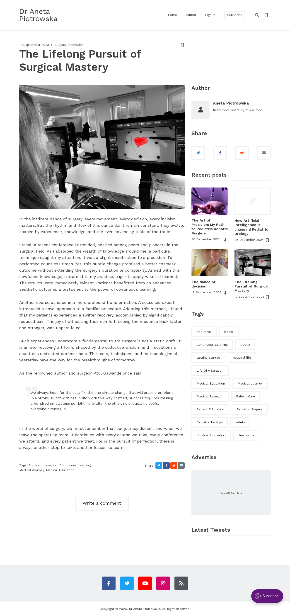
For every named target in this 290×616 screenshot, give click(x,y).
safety (240, 422)
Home (172, 15)
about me (204, 332)
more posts (230, 110)
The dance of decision (203, 284)
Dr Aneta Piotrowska (144, 609)
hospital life (242, 357)
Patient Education (210, 409)
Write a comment (102, 503)
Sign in (210, 15)
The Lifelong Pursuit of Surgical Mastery (251, 286)
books (229, 332)
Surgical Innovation (69, 44)
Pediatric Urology (210, 422)
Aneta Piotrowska (231, 103)
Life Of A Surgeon (210, 370)
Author (191, 15)
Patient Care (245, 396)
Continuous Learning (75, 465)
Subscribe (234, 15)
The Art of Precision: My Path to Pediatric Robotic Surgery (209, 227)
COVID (245, 344)
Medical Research (210, 396)
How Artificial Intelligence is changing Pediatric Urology (251, 227)
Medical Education (60, 470)
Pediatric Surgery (250, 409)
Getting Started (208, 357)
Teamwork (246, 435)
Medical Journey (31, 470)
